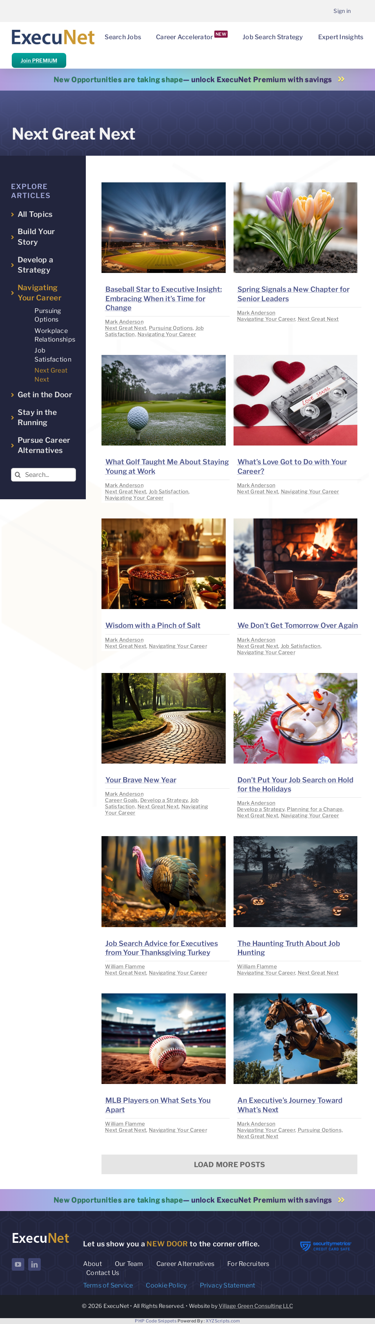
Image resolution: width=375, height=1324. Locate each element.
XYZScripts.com (223, 1321)
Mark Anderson (124, 321)
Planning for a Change (314, 809)
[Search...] (43, 475)
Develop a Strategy (164, 800)
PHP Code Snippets (156, 1321)
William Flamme (125, 966)
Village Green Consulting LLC (256, 1305)
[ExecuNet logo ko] (40, 1234)
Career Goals (121, 800)
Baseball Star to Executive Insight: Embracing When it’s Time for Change (163, 298)
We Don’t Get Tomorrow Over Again (297, 625)
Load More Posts (229, 1164)
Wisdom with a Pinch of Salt (153, 625)
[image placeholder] (163, 186)
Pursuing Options (171, 328)
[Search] (18, 475)
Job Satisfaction (168, 491)
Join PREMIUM (39, 60)
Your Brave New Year (140, 780)
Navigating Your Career (167, 334)
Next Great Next (125, 328)
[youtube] (18, 1264)
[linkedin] (34, 1264)
